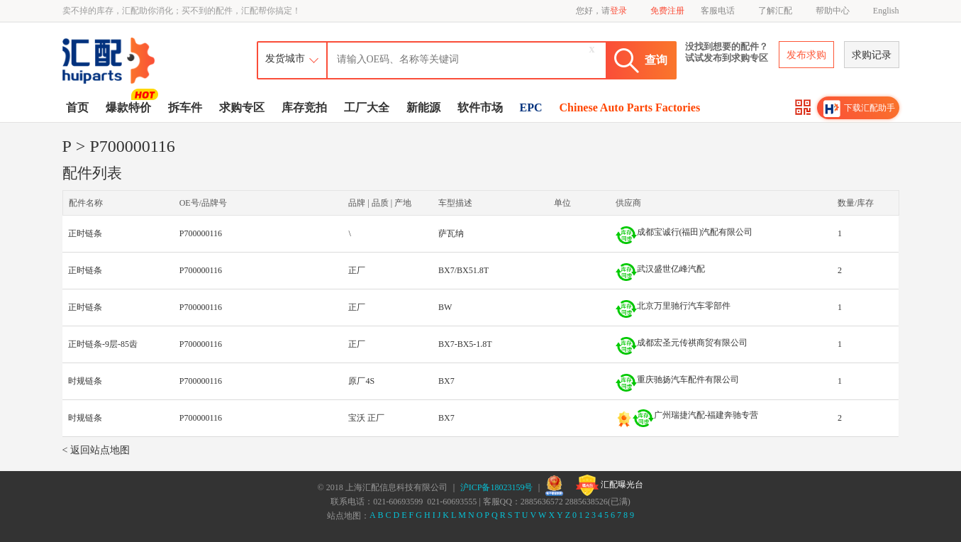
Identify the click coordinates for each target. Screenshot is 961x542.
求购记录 (871, 55)
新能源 (423, 107)
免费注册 (667, 11)
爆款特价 (130, 106)
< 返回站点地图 (96, 450)
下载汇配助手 (859, 108)
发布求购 (806, 55)
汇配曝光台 (609, 485)
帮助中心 (833, 11)
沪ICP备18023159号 (496, 487)
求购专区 (242, 107)
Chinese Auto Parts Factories (630, 107)
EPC (531, 107)
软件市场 (480, 107)
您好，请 (601, 11)
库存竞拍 (304, 107)
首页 (77, 107)
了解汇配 (775, 11)
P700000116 (200, 233)
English (886, 11)
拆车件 (185, 107)
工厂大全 (366, 107)
